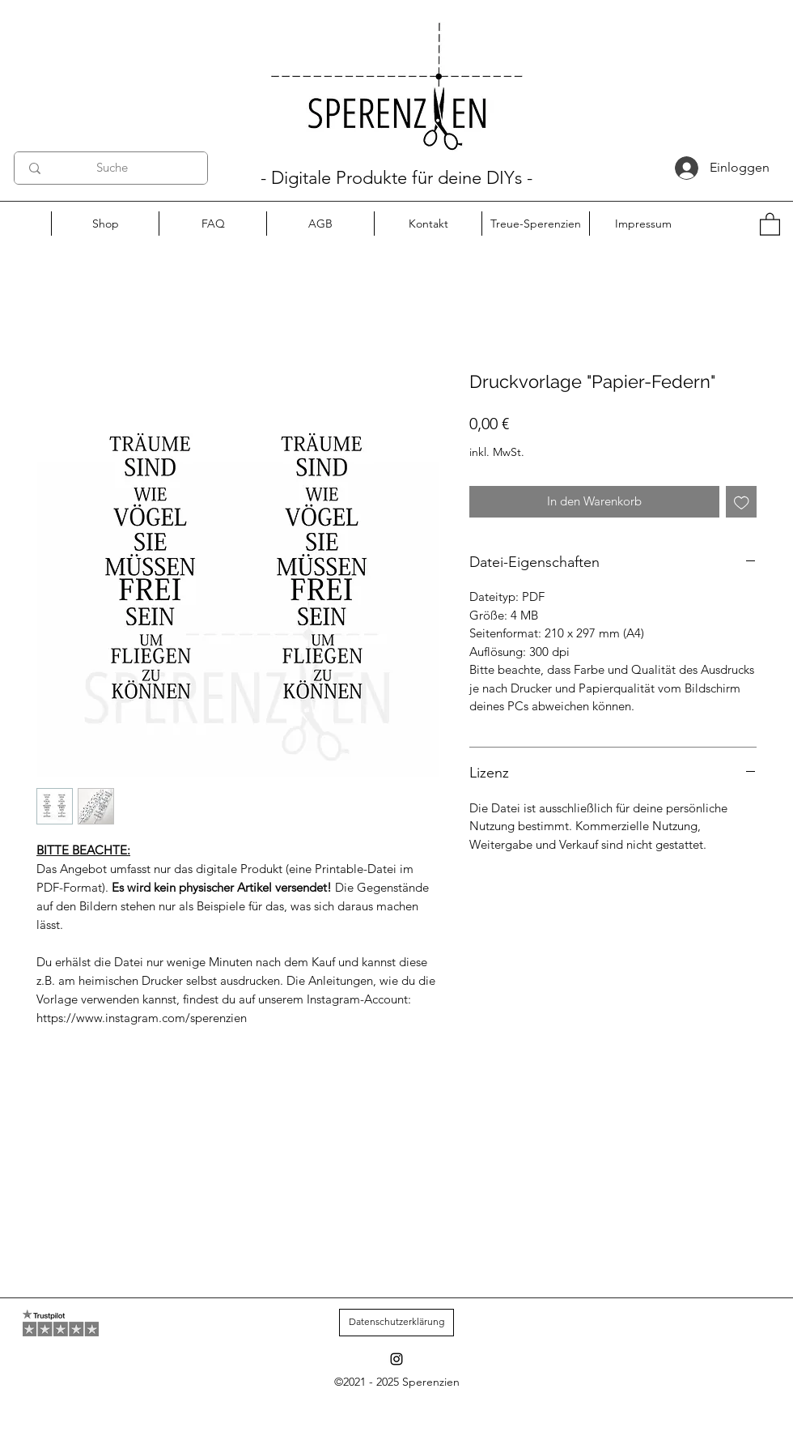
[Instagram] (396, 1359)
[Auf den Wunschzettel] (741, 502)
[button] (770, 223)
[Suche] (111, 167)
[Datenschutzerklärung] (396, 1322)
